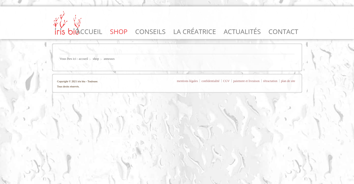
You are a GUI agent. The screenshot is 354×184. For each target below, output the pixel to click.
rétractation (270, 81)
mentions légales (187, 81)
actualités (242, 31)
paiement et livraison (246, 81)
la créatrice (194, 31)
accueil (89, 31)
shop (119, 31)
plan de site (288, 81)
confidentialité (210, 81)
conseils (150, 31)
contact (283, 31)
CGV (226, 81)
